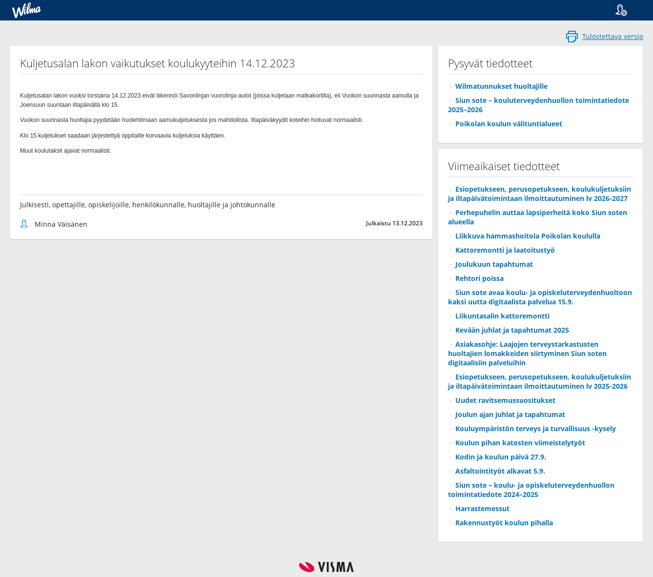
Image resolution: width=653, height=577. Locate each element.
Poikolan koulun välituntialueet (508, 123)
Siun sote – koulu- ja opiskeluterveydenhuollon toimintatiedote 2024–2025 (531, 489)
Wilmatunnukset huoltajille (501, 86)
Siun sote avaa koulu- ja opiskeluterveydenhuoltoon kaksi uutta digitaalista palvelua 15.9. (540, 297)
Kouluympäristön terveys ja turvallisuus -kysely (535, 428)
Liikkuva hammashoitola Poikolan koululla (527, 235)
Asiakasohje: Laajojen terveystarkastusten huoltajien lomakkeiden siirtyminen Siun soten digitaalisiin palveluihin (527, 353)
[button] (627, 10)
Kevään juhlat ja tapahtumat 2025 (512, 330)
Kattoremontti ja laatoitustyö (505, 250)
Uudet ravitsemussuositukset (505, 400)
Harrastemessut (482, 508)
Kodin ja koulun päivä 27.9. (500, 456)
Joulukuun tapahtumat (494, 264)
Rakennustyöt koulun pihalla (504, 522)
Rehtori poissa (479, 278)
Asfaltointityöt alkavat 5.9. (500, 471)
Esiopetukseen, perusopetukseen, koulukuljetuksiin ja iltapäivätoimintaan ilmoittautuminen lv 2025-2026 (539, 381)
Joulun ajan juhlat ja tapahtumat (510, 414)
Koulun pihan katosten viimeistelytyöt (520, 442)
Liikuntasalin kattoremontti (502, 315)
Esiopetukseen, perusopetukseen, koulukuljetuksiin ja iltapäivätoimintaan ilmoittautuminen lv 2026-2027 (539, 193)
